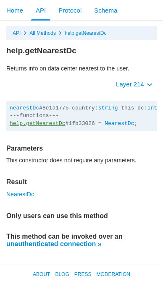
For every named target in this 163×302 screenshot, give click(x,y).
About (41, 274)
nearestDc (24, 108)
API (41, 10)
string (108, 108)
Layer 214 (134, 84)
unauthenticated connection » (54, 243)
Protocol (70, 10)
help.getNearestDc (85, 33)
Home (14, 10)
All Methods (42, 33)
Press (83, 274)
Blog (62, 274)
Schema (105, 10)
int (152, 108)
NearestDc (119, 123)
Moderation (113, 274)
